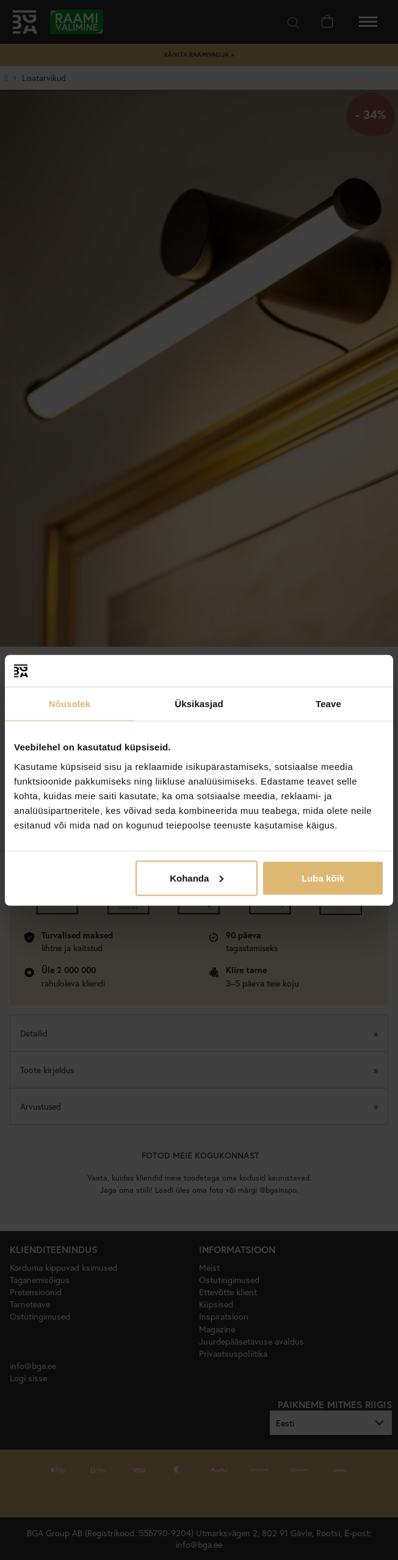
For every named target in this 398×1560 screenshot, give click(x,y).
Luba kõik (323, 877)
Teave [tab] (328, 704)
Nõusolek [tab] (69, 704)
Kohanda (196, 877)
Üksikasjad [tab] (199, 704)
